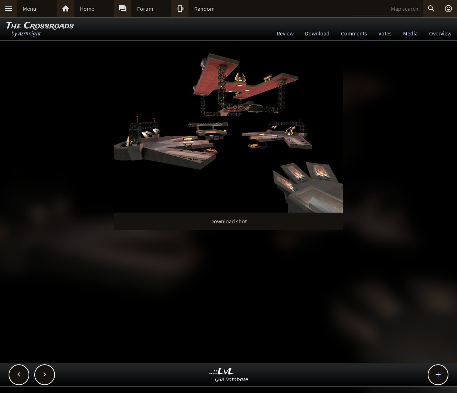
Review (285, 33)
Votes (385, 33)
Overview (440, 33)
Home (87, 8)
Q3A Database (231, 379)
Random (204, 8)
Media (410, 33)
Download (317, 33)
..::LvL (222, 371)
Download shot (228, 221)
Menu (29, 8)
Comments (354, 33)
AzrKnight (29, 33)
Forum (145, 8)
